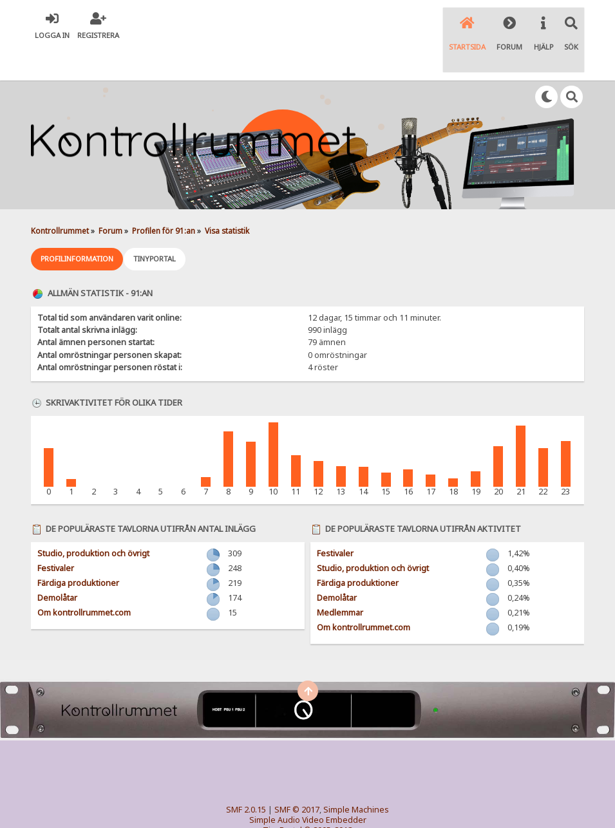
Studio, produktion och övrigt (93, 519)
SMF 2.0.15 (246, 775)
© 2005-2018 (328, 796)
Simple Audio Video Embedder (307, 785)
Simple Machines (356, 775)
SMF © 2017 (296, 775)
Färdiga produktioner (78, 548)
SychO (347, 806)
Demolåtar (57, 563)
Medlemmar (340, 578)
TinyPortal (282, 796)
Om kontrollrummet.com (84, 578)
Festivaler (55, 534)
